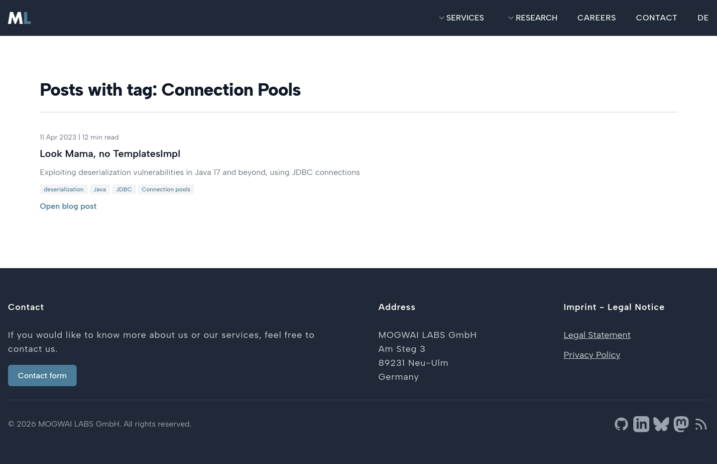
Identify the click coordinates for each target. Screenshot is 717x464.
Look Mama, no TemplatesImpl (110, 153)
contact (657, 17)
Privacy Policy (592, 354)
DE (703, 17)
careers (597, 17)
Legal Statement (597, 334)
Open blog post (68, 206)
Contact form (42, 375)
